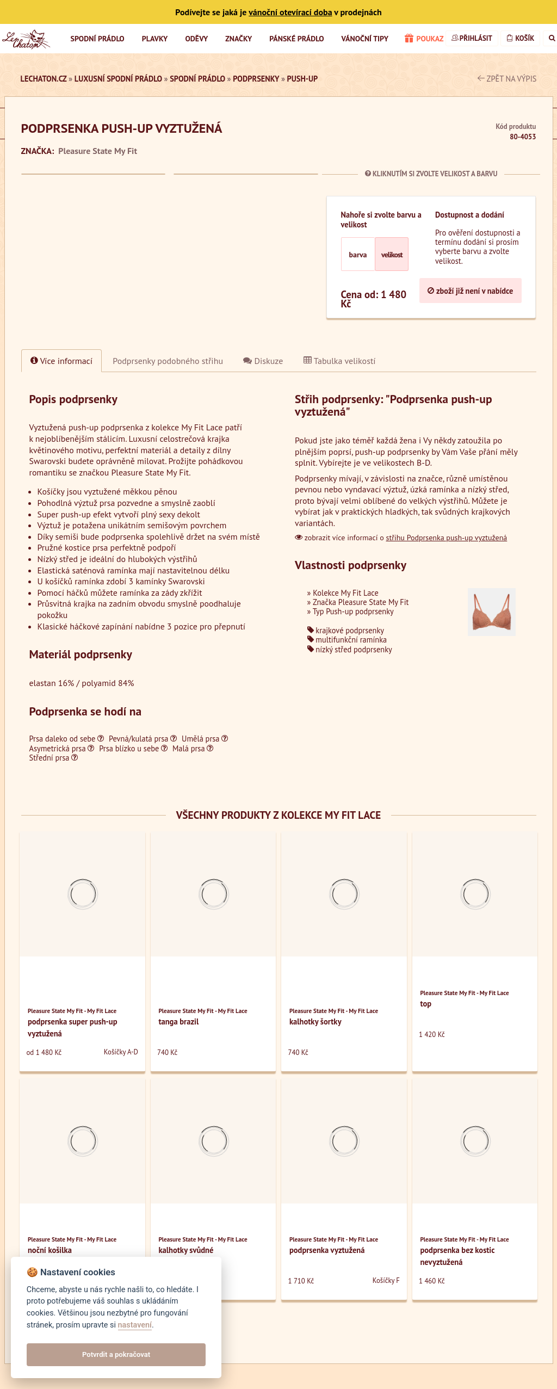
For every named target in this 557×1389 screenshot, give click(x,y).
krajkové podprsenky (345, 630)
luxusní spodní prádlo (118, 78)
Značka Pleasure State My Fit (361, 602)
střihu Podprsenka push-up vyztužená (447, 537)
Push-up (302, 78)
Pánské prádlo (296, 39)
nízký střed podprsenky (349, 649)
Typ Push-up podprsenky (353, 611)
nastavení (135, 1325)
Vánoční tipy (365, 39)
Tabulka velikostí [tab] (340, 360)
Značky (238, 39)
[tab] (167, 360)
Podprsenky (256, 78)
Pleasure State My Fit (97, 150)
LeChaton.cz (44, 78)
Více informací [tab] (61, 360)
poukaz (424, 39)
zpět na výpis (507, 78)
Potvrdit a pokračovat (116, 1354)
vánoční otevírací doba (290, 12)
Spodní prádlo (98, 39)
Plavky (155, 39)
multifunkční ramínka (347, 639)
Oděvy (196, 39)
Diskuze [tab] (263, 360)
